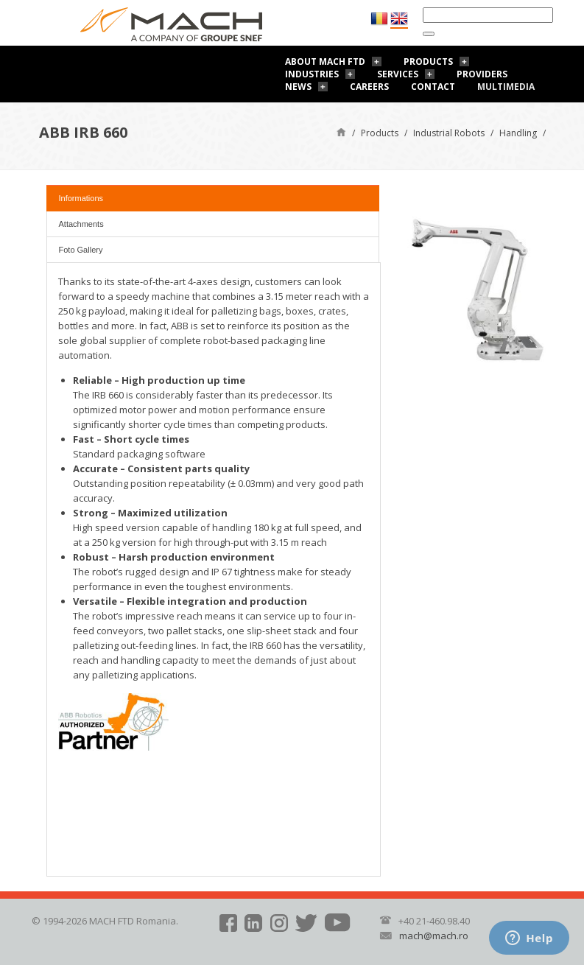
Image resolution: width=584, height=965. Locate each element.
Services (397, 74)
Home (341, 131)
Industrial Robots (449, 133)
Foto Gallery (81, 249)
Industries (312, 74)
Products (428, 61)
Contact (433, 86)
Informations (81, 198)
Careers (369, 86)
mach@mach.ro (433, 935)
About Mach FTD (325, 61)
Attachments (81, 224)
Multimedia (506, 86)
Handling (518, 133)
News (298, 86)
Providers (482, 74)
